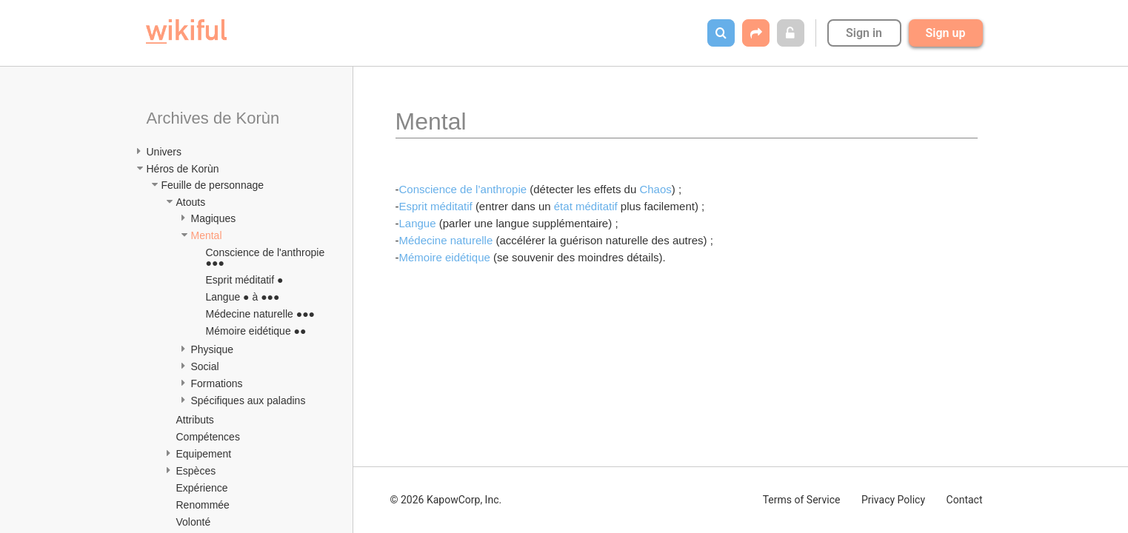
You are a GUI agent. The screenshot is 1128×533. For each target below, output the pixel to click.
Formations (217, 383)
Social (205, 366)
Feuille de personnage (212, 185)
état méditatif (586, 206)
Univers (164, 152)
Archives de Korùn (213, 118)
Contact (965, 500)
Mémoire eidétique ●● (256, 331)
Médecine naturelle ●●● (261, 314)
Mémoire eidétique (446, 257)
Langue (419, 223)
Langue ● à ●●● (243, 297)
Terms (802, 500)
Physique (212, 349)
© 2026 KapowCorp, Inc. (446, 500)
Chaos (655, 189)
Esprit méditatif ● (245, 280)
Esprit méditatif (437, 206)
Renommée (203, 505)
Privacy (893, 500)
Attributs (195, 420)
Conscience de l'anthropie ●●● (267, 258)
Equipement (204, 454)
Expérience (202, 488)
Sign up (946, 33)
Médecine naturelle (447, 240)
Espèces (196, 471)
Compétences (208, 437)
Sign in (864, 33)
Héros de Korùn (183, 169)
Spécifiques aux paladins (248, 400)
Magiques (213, 218)
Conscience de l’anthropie (464, 189)
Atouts (191, 202)
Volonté (193, 522)
